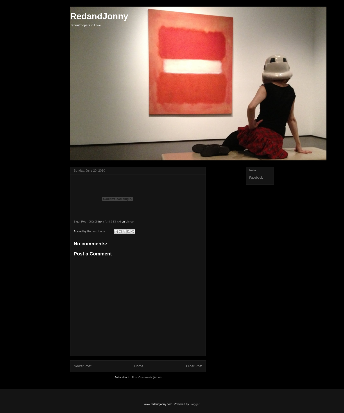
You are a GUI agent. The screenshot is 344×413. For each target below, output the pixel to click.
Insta (252, 170)
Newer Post (82, 366)
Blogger (194, 404)
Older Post (194, 366)
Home (138, 366)
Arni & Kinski (113, 221)
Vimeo (129, 221)
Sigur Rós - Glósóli (85, 221)
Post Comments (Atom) (146, 377)
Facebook (256, 177)
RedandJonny (99, 16)
